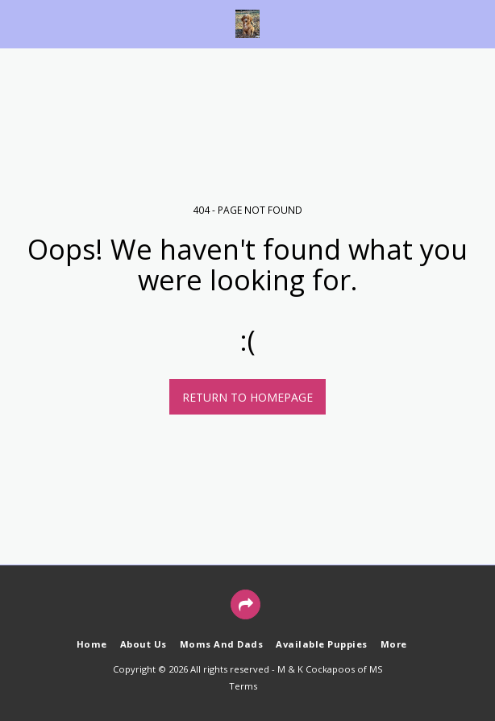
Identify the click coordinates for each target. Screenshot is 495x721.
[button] (17, 23)
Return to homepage (247, 397)
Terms (243, 686)
